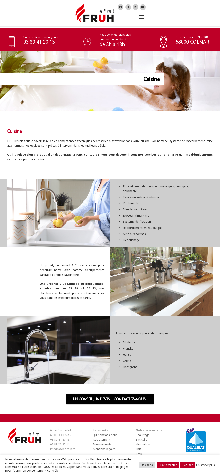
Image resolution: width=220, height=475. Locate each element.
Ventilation (143, 444)
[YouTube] (143, 7)
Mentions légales (104, 449)
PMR (139, 454)
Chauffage (142, 435)
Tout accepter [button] (168, 465)
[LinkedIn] (128, 7)
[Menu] (140, 17)
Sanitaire (141, 439)
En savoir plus (205, 465)
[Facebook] (120, 7)
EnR (138, 449)
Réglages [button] (147, 465)
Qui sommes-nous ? (106, 435)
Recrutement (101, 439)
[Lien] (94, 13)
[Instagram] (135, 7)
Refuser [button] (188, 465)
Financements (102, 444)
